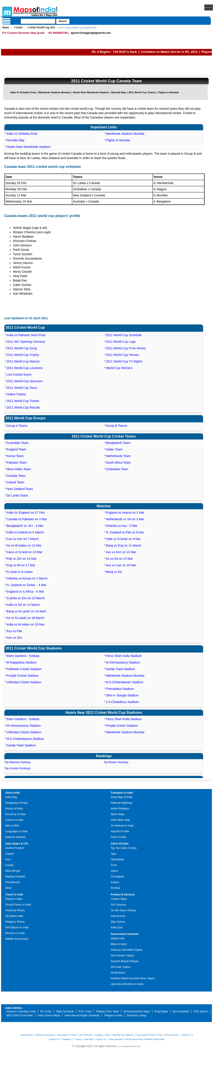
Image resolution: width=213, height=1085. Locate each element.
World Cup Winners (119, 368)
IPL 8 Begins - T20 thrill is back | (122, 52)
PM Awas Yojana (120, 966)
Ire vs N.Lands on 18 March (25, 618)
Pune (114, 865)
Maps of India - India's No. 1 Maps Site (6, 11)
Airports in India (120, 831)
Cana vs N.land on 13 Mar (24, 552)
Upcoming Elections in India (127, 984)
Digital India (118, 938)
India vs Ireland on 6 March (25, 532)
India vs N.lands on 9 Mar (123, 539)
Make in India (118, 944)
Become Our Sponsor (122, 1034)
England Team (16, 449)
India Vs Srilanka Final (23, 92)
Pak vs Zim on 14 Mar (21, 558)
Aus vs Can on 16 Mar (121, 565)
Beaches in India (15, 933)
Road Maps (161, 1011)
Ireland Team (15, 482)
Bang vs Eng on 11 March (123, 545)
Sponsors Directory (45, 1034)
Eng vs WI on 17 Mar (21, 565)
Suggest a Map (102, 1034)
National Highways (121, 802)
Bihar (8, 888)
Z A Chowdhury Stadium (122, 702)
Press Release (116, 1039)
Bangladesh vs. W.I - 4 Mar (25, 525)
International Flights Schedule (82, 1015)
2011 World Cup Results (23, 407)
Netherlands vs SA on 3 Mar (125, 519)
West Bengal (12, 870)
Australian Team (18, 443)
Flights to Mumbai (168, 92)
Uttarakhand (12, 882)
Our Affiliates (85, 1034)
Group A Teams (17, 425)
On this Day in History (123, 910)
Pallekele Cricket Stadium (24, 669)
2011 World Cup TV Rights (124, 361)
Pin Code (45, 1011)
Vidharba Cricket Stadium (24, 682)
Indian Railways (120, 808)
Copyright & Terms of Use (149, 1034)
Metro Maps (118, 814)
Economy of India (15, 814)
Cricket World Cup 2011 (41, 27)
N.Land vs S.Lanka (19, 572)
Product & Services (123, 894)
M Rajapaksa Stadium (22, 662)
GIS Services (118, 904)
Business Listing (136, 1015)
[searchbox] (38, 21)
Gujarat (9, 853)
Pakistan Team (17, 462)
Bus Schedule (181, 1011)
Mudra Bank (118, 972)
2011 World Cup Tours (22, 387)
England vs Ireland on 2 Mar (125, 512)
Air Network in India (122, 825)
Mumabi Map (118, 92)
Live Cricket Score (19, 374)
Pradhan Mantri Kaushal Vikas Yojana (133, 978)
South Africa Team (118, 462)
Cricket (18, 27)
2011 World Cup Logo (121, 341)
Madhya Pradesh (15, 876)
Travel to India (14, 894)
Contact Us (54, 1039)
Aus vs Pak (14, 631)
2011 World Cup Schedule (124, 335)
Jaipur (114, 870)
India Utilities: (14, 1008)
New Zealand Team (20, 489)
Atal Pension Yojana (122, 955)
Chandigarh (117, 876)
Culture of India (14, 819)
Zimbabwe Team (117, 469)
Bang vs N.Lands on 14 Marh (26, 611)
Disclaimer (62, 1034)
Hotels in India (13, 898)
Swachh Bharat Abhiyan (125, 961)
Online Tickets (16, 394)
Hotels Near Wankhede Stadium (91, 92)
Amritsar (116, 888)
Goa (7, 859)
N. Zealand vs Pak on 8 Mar (125, 532)
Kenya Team (15, 456)
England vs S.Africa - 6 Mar (25, 591)
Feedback (66, 1039)
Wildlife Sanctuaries (16, 938)
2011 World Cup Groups (25, 418)
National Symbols (15, 837)
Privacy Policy (172, 1034)
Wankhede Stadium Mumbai (54, 92)
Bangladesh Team (118, 443)
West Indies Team (19, 469)
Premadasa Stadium (120, 688)
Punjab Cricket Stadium (23, 675)
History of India (14, 808)
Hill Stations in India (16, 927)
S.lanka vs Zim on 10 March (26, 598)
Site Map (89, 1039)
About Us (186, 1034)
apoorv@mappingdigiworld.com (91, 32)
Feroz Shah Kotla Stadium (124, 656)
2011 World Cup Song (22, 348)
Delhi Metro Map (120, 819)
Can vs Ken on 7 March (23, 539)
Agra (113, 853)
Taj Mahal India (14, 916)
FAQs (73, 1034)
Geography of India (16, 802)
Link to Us (101, 1039)
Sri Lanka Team (17, 495)
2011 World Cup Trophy (23, 355)
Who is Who (12, 825)
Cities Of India (119, 843)
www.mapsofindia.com (129, 1046)
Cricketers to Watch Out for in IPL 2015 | (177, 52)
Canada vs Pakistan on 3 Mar (27, 519)
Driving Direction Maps (136, 1011)
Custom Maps (119, 898)
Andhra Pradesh (14, 848)
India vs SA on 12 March (23, 604)
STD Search (200, 1011)
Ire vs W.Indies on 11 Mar (24, 545)
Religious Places (15, 921)
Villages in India (113, 1015)
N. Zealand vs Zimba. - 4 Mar (26, 585)
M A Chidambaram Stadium (124, 682)
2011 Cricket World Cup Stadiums (33, 648)
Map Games (118, 921)
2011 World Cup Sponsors (25, 381)
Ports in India (118, 837)
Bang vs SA (114, 572)
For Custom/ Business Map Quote (23, 32)
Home (5, 27)
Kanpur (115, 882)
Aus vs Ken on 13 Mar (121, 552)
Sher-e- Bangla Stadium (122, 695)
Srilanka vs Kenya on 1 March (27, 578)
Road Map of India (121, 797)
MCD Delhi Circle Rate (19, 1015)
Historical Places (15, 910)
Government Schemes (125, 934)
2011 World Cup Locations (25, 368)
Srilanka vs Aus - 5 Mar (121, 525)
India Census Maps (49, 1015)
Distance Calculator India (21, 1011)
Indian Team (114, 449)
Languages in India (16, 831)
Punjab (9, 865)
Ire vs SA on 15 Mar (119, 558)
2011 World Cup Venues (122, 355)
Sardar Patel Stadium (120, 669)
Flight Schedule (65, 1011)
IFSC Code (85, 1011)
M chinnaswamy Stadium (123, 662)
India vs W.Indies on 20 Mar (26, 624)
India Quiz (117, 927)
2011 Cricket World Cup (25, 327)
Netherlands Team (118, 456)
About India (12, 792)
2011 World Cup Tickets (142, 92)
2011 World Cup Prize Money (126, 348)
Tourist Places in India (18, 904)
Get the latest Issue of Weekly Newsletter (145, 1039)
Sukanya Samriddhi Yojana (126, 949)
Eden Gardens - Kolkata (23, 656)
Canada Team (16, 475)
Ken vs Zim (14, 637)
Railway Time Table (107, 1011)
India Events (118, 916)
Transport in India (122, 792)
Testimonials (26, 1034)
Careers (78, 1039)
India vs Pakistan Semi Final (26, 335)
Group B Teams (116, 425)
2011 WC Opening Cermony (26, 341)
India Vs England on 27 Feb (26, 512)
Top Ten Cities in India (123, 848)
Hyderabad (117, 859)
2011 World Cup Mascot (23, 361)
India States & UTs (16, 843)
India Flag (11, 797)
